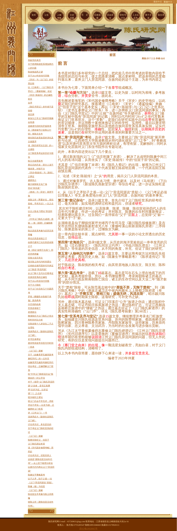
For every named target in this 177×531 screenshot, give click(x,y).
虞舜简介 (32, 180)
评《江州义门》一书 (37, 413)
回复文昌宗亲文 (35, 258)
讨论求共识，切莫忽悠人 (39, 455)
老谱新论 (32, 312)
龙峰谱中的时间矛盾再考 (39, 126)
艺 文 (85, 15)
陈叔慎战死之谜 (35, 72)
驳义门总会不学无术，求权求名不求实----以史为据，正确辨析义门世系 (41, 405)
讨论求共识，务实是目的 (39, 424)
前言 (30, 99)
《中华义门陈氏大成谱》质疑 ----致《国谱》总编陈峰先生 (40, 223)
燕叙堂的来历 (34, 60)
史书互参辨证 (34, 339)
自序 (30, 103)
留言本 (161, 15)
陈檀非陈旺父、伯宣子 (38, 440)
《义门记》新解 (35, 351)
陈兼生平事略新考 (36, 475)
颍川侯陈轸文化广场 (37, 184)
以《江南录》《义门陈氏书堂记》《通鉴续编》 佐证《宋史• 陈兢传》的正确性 (40, 91)
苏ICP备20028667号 (88, 528)
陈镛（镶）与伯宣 (36, 486)
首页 (34, 15)
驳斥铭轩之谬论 (35, 397)
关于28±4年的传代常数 (38, 75)
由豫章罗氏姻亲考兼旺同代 (40, 362)
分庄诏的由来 (34, 304)
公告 (46, 15)
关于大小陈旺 (34, 285)
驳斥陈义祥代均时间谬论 (39, 261)
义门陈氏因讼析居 (36, 444)
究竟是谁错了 (34, 308)
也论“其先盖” (34, 188)
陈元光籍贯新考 (35, 161)
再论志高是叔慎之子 (37, 238)
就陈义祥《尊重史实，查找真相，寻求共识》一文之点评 (40, 203)
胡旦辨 (31, 114)
